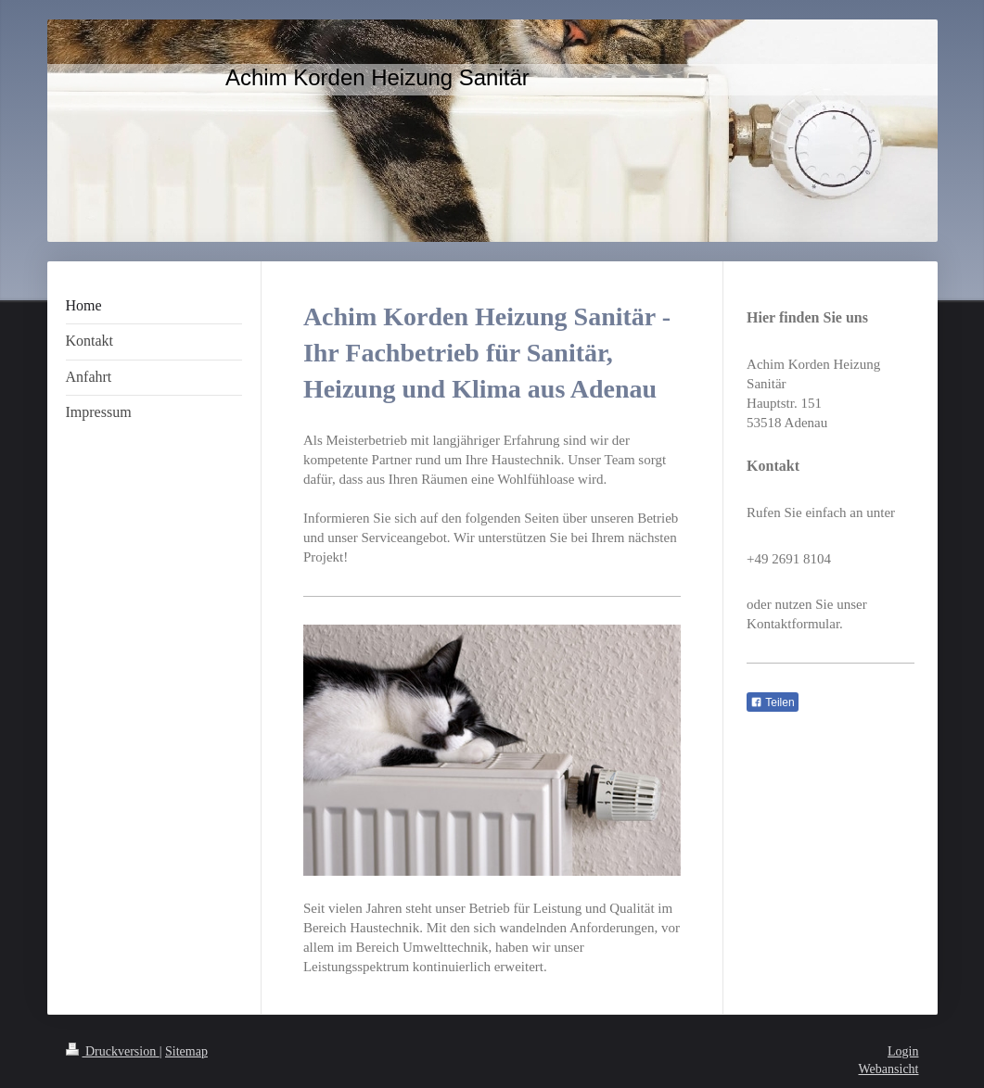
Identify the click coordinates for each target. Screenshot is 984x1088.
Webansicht (889, 1069)
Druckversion (113, 1051)
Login (903, 1051)
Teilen (772, 702)
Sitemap (186, 1051)
